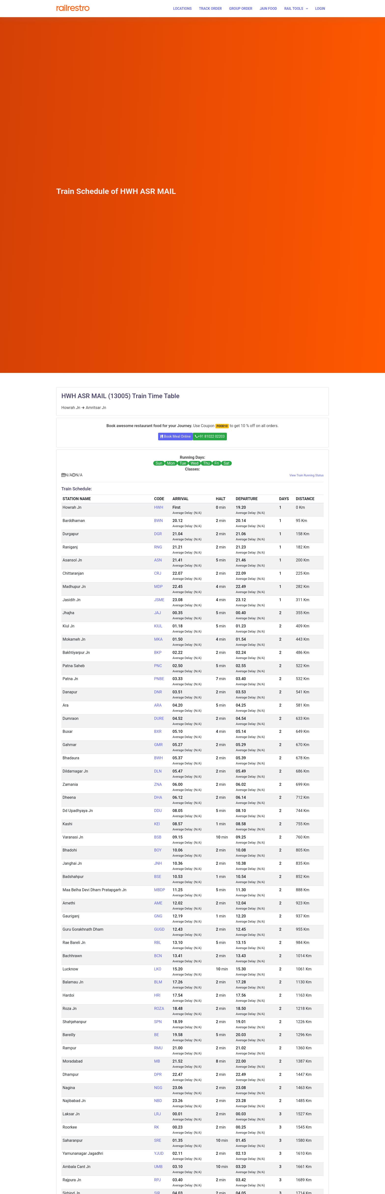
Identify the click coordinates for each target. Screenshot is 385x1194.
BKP (158, 652)
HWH (158, 507)
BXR (158, 731)
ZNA (158, 784)
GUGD (159, 929)
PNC (158, 665)
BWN (158, 520)
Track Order (210, 9)
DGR (158, 534)
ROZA (159, 1008)
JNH (158, 863)
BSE (157, 876)
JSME (159, 599)
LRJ (157, 1114)
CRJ (157, 573)
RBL (157, 942)
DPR (158, 1074)
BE (156, 1034)
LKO (157, 969)
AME (158, 903)
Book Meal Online (175, 436)
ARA (158, 705)
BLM (158, 982)
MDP (158, 586)
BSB (157, 837)
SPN (158, 1021)
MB (157, 1061)
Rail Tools (293, 9)
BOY (158, 850)
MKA (158, 639)
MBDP (159, 890)
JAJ (157, 612)
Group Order (240, 9)
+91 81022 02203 (209, 436)
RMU (158, 1048)
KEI (157, 824)
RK (156, 1127)
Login (320, 9)
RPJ (157, 1180)
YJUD (159, 1153)
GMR (158, 744)
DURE (159, 718)
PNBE (159, 678)
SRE (157, 1140)
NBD (158, 1100)
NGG (158, 1087)
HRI (157, 995)
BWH (158, 758)
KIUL (158, 626)
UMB (158, 1166)
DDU (158, 810)
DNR (158, 692)
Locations (182, 9)
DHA (158, 797)
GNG (158, 916)
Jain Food (268, 9)
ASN (158, 560)
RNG (158, 547)
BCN (158, 955)
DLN (158, 771)
